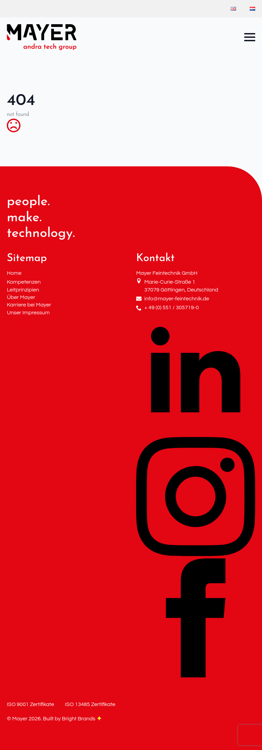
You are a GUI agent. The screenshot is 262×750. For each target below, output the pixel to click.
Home (14, 273)
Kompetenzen (24, 282)
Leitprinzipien (23, 289)
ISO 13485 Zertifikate (90, 704)
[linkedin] (195, 433)
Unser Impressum (28, 312)
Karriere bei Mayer (29, 305)
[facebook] (195, 676)
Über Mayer (21, 297)
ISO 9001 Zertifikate (30, 704)
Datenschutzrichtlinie (30, 320)
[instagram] (195, 554)
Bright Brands (82, 718)
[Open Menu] (249, 37)
